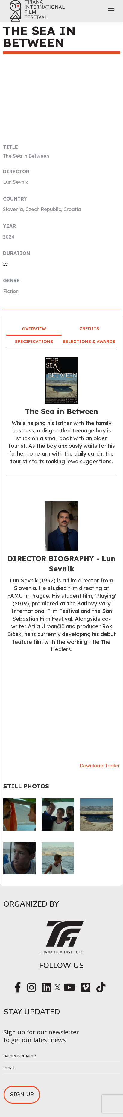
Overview (34, 329)
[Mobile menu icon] (111, 11)
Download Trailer (100, 766)
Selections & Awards (89, 341)
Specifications (34, 341)
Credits (89, 328)
